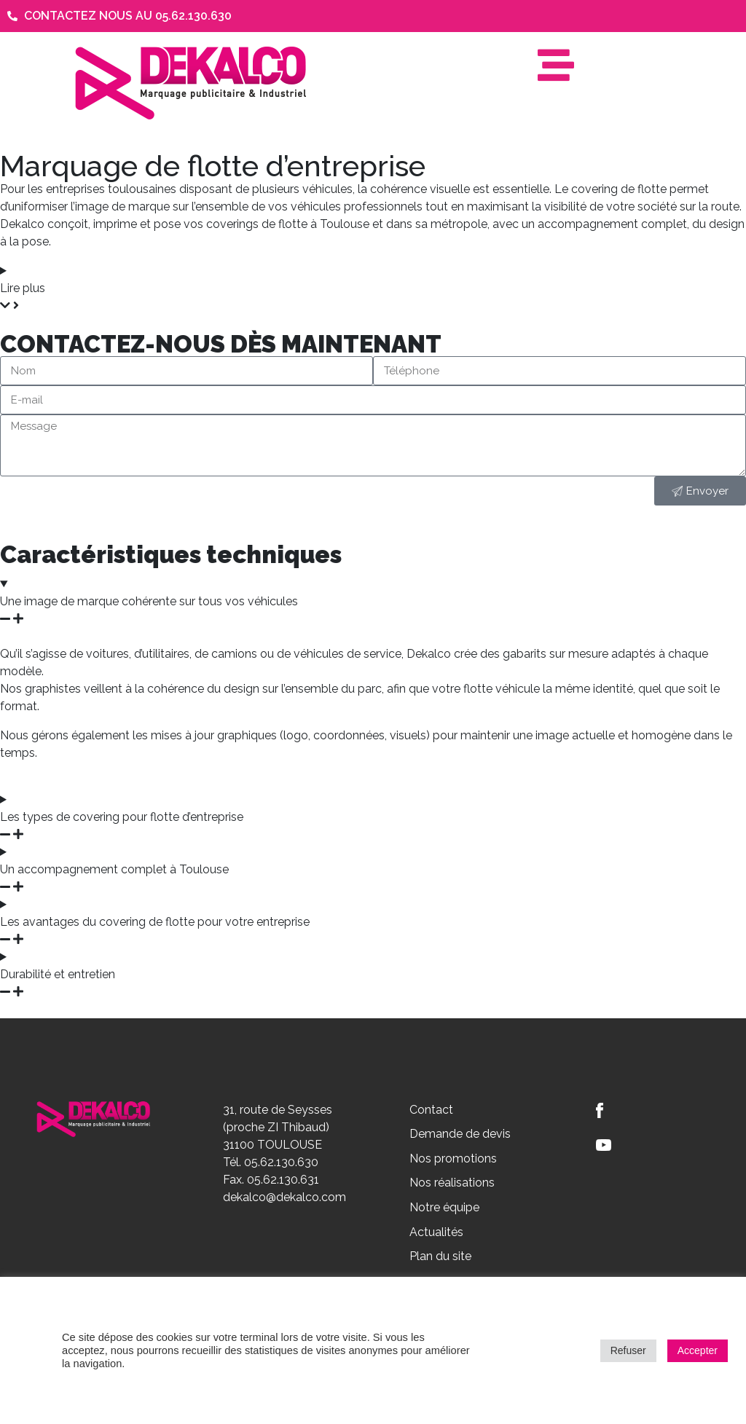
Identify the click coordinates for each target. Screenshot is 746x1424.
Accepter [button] (698, 1350)
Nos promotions (453, 1158)
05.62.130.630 (281, 1162)
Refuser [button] (628, 1350)
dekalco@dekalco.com (284, 1197)
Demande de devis (460, 1134)
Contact (431, 1110)
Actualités (436, 1232)
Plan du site (440, 1256)
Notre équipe (444, 1207)
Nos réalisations (452, 1182)
